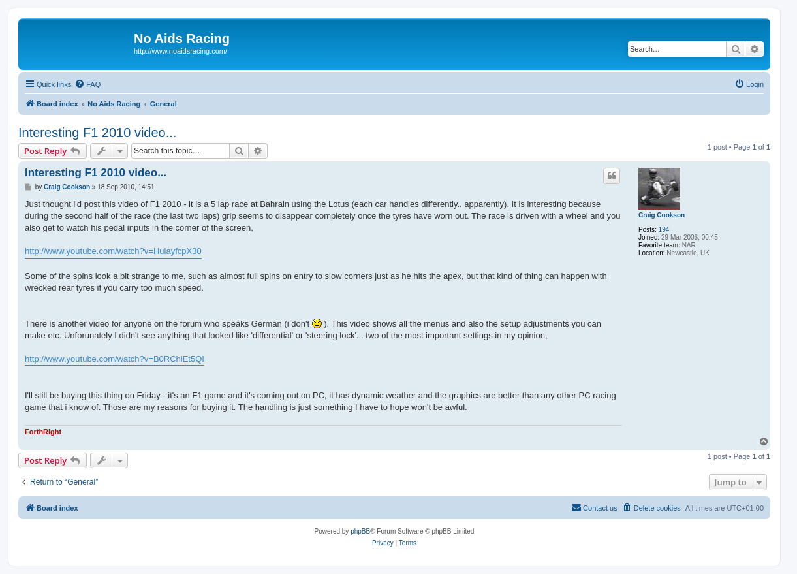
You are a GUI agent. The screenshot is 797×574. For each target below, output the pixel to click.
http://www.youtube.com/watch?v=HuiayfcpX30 (113, 251)
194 (664, 229)
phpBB (360, 531)
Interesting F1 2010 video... (97, 132)
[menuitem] (87, 84)
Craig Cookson (661, 215)
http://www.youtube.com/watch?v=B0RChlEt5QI (114, 359)
